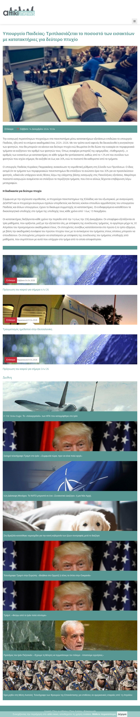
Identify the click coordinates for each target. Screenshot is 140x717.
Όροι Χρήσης (75, 711)
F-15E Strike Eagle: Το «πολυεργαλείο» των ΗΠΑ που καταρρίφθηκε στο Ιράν (41, 416)
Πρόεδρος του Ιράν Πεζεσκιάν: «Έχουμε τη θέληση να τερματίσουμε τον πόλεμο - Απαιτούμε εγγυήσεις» (54, 655)
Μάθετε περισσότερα (104, 714)
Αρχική (47, 711)
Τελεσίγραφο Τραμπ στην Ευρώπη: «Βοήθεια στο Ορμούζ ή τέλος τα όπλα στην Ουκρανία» (47, 575)
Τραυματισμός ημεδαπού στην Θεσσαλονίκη (27, 329)
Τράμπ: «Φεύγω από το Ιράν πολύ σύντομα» (25, 615)
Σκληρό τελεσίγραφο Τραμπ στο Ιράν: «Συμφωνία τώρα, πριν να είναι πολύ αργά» (43, 456)
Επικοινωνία (90, 711)
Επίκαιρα (9, 129)
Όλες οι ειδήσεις (60, 711)
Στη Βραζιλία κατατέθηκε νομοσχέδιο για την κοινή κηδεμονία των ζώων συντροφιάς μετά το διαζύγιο (52, 535)
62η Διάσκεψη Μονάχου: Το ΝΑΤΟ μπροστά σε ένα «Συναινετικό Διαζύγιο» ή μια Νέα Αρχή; (47, 495)
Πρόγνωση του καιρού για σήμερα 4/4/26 (26, 289)
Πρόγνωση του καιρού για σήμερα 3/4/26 (26, 369)
